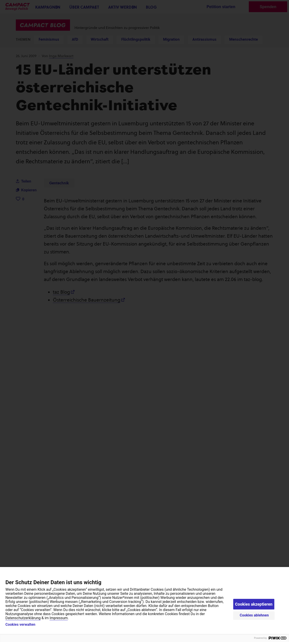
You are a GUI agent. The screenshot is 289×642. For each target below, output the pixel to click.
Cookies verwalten (20, 624)
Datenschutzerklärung (23, 618)
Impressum (59, 618)
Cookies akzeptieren (254, 604)
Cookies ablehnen (254, 615)
